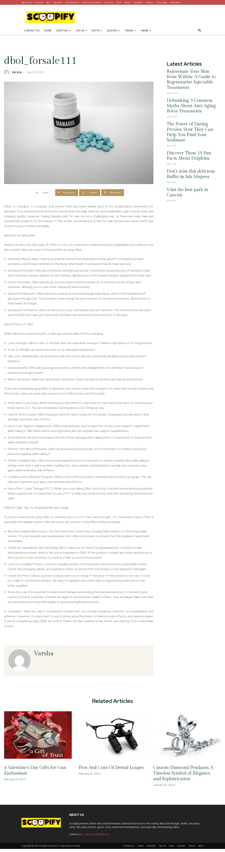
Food (118, 2)
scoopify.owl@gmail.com (96, 837)
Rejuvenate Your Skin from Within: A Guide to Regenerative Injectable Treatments (190, 74)
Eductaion (57, 2)
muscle (79, 517)
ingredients (20, 557)
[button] (199, 30)
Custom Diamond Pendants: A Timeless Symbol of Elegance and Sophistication (185, 776)
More (146, 30)
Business (39, 2)
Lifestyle (63, 30)
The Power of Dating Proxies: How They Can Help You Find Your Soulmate (188, 106)
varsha (16, 72)
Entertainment (72, 2)
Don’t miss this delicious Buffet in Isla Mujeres (190, 136)
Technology (161, 2)
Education (137, 2)
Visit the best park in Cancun (185, 149)
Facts (97, 30)
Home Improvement (91, 2)
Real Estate (175, 2)
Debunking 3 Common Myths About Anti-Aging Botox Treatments (189, 90)
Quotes (113, 30)
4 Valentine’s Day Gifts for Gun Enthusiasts (34, 773)
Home (47, 30)
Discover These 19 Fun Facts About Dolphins (188, 122)
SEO (48, 2)
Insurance (108, 2)
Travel (130, 30)
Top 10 (81, 30)
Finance (149, 2)
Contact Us (32, 30)
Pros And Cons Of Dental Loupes (107, 773)
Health (127, 2)
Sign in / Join (27, 2)
